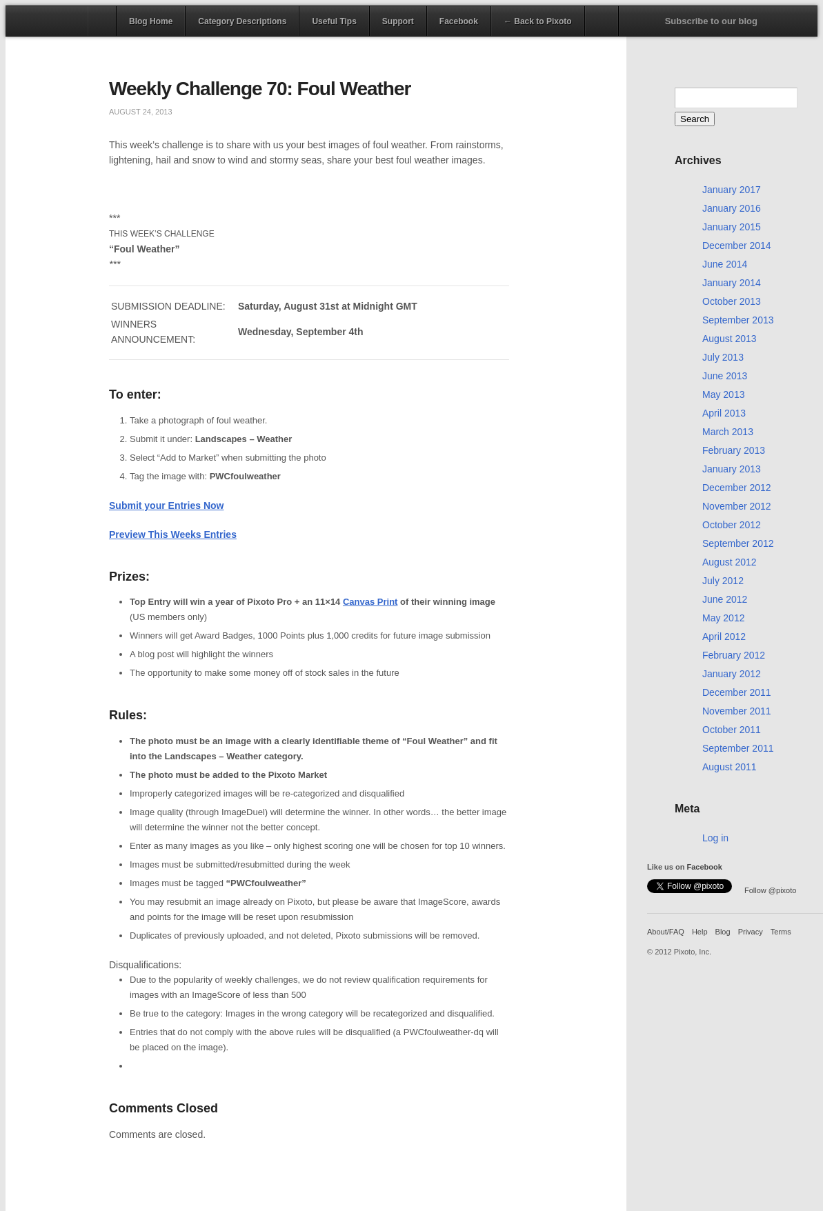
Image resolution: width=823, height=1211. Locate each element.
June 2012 (724, 599)
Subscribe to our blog (711, 21)
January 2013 (731, 468)
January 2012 (731, 673)
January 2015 (731, 226)
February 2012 (733, 655)
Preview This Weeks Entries (173, 534)
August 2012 (729, 562)
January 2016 (731, 208)
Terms (781, 932)
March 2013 (727, 431)
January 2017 (731, 189)
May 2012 (723, 617)
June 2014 (724, 264)
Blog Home (150, 21)
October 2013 (731, 301)
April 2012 (724, 636)
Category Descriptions (242, 21)
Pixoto (47, 20)
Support (398, 21)
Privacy (750, 932)
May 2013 (723, 394)
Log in (715, 837)
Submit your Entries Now (166, 505)
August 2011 (729, 766)
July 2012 (723, 580)
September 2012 (738, 543)
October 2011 (731, 729)
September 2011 (738, 748)
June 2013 (724, 375)
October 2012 (731, 524)
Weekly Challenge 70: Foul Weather (259, 88)
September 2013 (738, 320)
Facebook (458, 21)
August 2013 (729, 338)
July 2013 (723, 357)
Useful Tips (334, 21)
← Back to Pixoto (538, 21)
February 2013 (733, 450)
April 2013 (724, 413)
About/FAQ (665, 932)
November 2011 (736, 711)
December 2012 (736, 487)
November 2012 (736, 506)
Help (700, 932)
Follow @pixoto (770, 890)
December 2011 (736, 692)
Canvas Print (370, 602)
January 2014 (731, 282)
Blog (723, 932)
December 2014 (736, 245)
